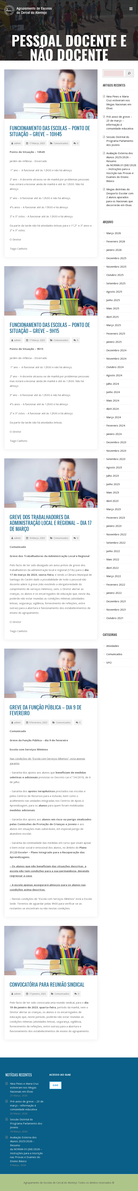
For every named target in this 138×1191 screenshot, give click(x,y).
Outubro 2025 (115, 275)
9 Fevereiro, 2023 (36, 722)
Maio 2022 (112, 559)
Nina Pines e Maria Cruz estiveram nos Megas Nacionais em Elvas (24, 1087)
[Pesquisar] (129, 73)
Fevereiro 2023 (115, 517)
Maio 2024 (112, 400)
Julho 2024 (112, 383)
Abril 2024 (112, 408)
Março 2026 (113, 233)
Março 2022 (113, 576)
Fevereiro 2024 (115, 425)
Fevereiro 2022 (115, 584)
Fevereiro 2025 (115, 333)
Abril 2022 (112, 568)
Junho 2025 (113, 300)
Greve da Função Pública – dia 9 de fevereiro (45, 710)
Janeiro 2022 (114, 593)
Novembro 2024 (116, 358)
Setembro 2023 (116, 459)
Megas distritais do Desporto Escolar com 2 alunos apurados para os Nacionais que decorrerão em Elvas (119, 197)
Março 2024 (113, 417)
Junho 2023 (113, 484)
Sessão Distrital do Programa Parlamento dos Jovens (119, 141)
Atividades (112, 646)
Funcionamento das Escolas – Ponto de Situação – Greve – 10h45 (50, 131)
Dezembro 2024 (116, 350)
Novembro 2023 (116, 450)
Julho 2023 (112, 475)
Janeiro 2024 (114, 434)
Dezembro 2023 (116, 442)
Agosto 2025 (114, 291)
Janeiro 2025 (114, 342)
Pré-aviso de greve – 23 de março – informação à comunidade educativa (26, 1105)
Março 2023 (113, 509)
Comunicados (61, 143)
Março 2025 (113, 325)
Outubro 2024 (115, 367)
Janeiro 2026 (114, 250)
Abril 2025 (112, 316)
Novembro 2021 (116, 609)
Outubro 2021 (115, 618)
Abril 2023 (112, 501)
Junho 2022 (113, 551)
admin (16, 143)
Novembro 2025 (116, 266)
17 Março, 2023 (35, 143)
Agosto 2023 (114, 467)
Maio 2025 (112, 308)
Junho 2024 (113, 392)
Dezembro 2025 (116, 258)
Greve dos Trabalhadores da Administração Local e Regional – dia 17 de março (51, 522)
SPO (109, 662)
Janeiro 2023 (114, 526)
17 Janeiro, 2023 (36, 993)
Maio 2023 (112, 492)
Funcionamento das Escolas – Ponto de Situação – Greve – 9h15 (50, 327)
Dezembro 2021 (116, 601)
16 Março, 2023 (35, 538)
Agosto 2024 (114, 375)
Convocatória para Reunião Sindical (47, 984)
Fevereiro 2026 (115, 241)
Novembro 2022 (116, 534)
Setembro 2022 (116, 542)
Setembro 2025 (116, 283)
